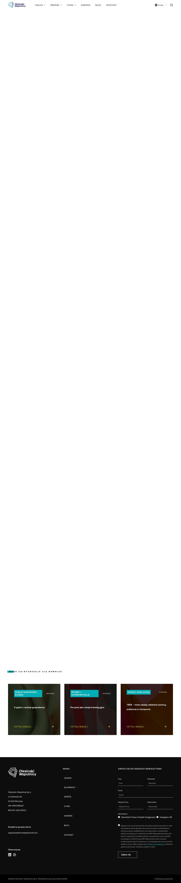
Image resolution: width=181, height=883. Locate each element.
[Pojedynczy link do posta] (34, 709)
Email (120, 790)
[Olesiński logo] (16, 5)
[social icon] (9, 854)
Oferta (68, 778)
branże (56, 5)
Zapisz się (126, 855)
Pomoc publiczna (139, 692)
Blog (98, 5)
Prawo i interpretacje (80, 693)
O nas (71, 5)
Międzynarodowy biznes (26, 693)
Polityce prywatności (156, 844)
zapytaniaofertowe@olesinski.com (23, 832)
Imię (119, 779)
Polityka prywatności (164, 878)
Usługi (40, 5)
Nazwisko (151, 779)
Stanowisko (151, 802)
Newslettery (123, 814)
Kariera (85, 5)
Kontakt (111, 5)
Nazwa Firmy (123, 802)
